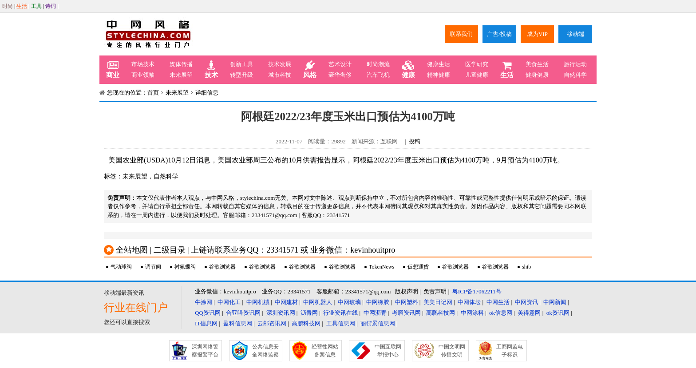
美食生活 (537, 64)
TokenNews (381, 267)
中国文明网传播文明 (452, 351)
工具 (36, 6)
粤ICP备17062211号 (477, 291)
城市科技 (279, 74)
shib (526, 267)
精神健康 (438, 74)
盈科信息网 (237, 323)
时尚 (7, 6)
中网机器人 (317, 302)
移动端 (575, 34)
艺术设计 (340, 64)
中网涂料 (472, 312)
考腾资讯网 (406, 312)
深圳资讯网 (280, 312)
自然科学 (575, 74)
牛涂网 (203, 302)
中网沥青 (375, 312)
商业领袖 (142, 74)
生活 (21, 6)
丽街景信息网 (377, 323)
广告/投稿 (499, 34)
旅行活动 (575, 64)
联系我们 (461, 34)
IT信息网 (206, 323)
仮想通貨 (418, 267)
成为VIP (537, 34)
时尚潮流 (378, 64)
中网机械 (257, 302)
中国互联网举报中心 (388, 351)
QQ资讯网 (208, 312)
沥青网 (309, 312)
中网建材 (286, 302)
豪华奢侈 (340, 74)
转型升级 (241, 74)
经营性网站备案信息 (325, 351)
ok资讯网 (557, 312)
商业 (113, 70)
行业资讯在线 (340, 312)
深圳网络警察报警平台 (205, 351)
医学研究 (476, 64)
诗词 (50, 6)
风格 (310, 70)
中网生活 (498, 302)
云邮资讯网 (271, 323)
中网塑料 (406, 302)
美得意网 (529, 312)
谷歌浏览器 (222, 267)
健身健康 (537, 74)
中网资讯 (526, 302)
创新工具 (241, 64)
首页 (153, 92)
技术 (211, 70)
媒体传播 (181, 64)
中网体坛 (469, 302)
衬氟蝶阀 (185, 267)
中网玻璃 (349, 302)
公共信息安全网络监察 (265, 351)
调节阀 (153, 267)
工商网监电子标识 (509, 351)
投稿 (414, 141)
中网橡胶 (377, 302)
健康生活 (438, 64)
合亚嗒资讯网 (243, 312)
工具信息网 (340, 323)
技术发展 (279, 64)
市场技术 (142, 64)
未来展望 (181, 74)
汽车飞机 (378, 74)
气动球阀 (121, 267)
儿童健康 (476, 74)
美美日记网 (437, 302)
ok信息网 (500, 312)
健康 (408, 70)
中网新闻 (554, 302)
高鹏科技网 (440, 312)
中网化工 (229, 302)
